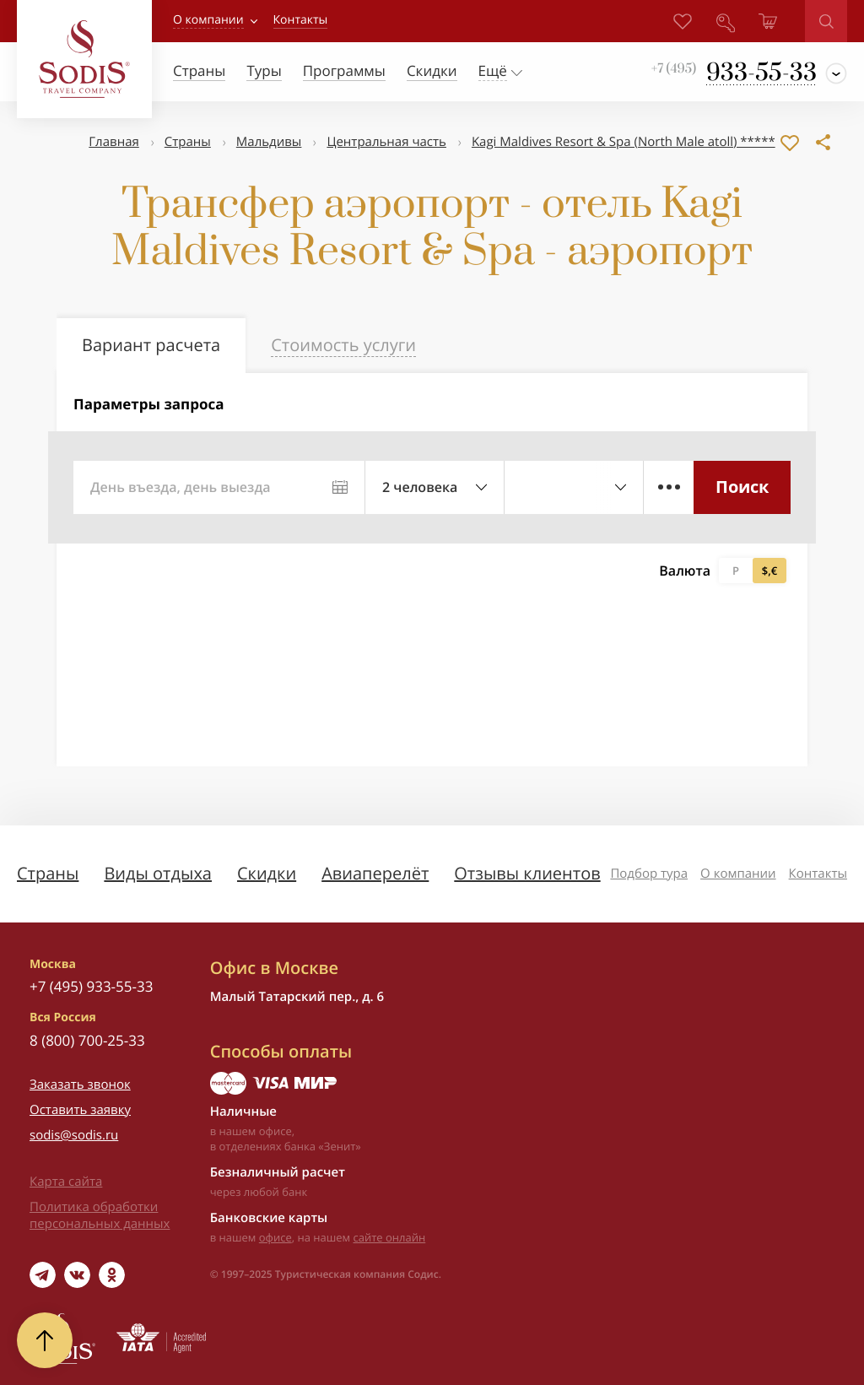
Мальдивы (269, 141)
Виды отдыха (158, 873)
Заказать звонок (80, 1084)
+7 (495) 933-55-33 (91, 986)
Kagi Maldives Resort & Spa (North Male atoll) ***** (623, 141)
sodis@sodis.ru (74, 1135)
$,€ (769, 570)
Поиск (742, 486)
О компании (208, 20)
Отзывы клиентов (527, 873)
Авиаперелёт (375, 873)
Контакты (818, 873)
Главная (113, 141)
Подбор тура (649, 873)
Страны (188, 141)
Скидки (266, 873)
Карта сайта (66, 1181)
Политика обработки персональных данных (100, 1215)
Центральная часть (386, 141)
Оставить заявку (80, 1109)
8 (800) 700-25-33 (87, 1040)
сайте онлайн (390, 1237)
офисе (275, 1237)
